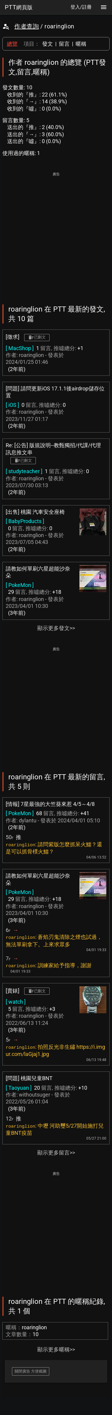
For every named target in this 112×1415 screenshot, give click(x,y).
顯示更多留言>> (56, 1152)
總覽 (12, 44)
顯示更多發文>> (56, 628)
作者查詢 (26, 26)
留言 (64, 44)
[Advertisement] (56, 234)
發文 (47, 44)
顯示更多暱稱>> (56, 1349)
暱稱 (81, 44)
